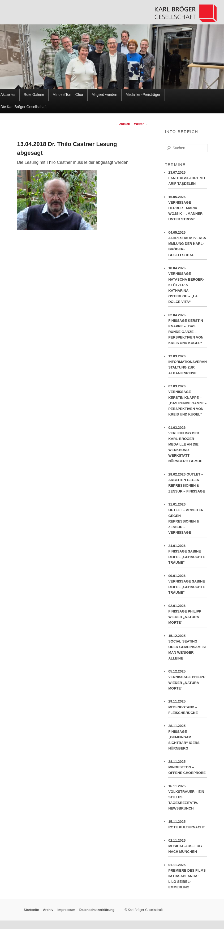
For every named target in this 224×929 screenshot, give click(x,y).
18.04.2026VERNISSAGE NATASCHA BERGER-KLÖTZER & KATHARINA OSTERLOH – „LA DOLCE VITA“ (187, 286)
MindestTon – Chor (68, 95)
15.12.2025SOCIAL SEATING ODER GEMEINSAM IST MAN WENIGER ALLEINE (187, 648)
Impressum (66, 910)
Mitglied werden (104, 95)
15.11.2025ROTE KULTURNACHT (187, 826)
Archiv (48, 910)
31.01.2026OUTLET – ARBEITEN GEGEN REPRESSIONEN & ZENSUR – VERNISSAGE (187, 519)
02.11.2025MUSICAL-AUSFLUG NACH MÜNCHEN (187, 847)
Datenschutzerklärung (96, 910)
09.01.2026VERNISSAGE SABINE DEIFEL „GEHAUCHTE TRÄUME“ (187, 585)
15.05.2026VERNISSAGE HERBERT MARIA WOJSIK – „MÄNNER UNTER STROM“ (187, 209)
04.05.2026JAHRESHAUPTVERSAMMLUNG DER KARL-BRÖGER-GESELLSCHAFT (187, 245)
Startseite (31, 910)
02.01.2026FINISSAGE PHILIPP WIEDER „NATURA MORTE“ (187, 615)
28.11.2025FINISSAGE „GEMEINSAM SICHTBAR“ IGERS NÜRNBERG (187, 738)
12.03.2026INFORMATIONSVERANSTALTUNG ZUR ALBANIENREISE (187, 366)
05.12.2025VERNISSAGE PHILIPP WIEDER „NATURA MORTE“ (187, 681)
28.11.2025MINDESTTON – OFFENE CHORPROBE (187, 769)
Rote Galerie (34, 95)
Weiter (141, 124)
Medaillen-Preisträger (143, 95)
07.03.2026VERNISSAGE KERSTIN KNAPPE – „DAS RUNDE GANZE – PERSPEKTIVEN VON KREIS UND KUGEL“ (187, 401)
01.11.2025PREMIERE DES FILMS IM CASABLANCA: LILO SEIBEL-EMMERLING (187, 877)
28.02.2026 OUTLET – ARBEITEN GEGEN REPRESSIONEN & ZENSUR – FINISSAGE (187, 484)
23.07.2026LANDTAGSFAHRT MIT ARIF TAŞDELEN (187, 179)
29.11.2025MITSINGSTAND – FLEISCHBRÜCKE (187, 708)
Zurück (122, 124)
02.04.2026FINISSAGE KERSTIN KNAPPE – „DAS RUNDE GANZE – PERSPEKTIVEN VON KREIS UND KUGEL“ (187, 330)
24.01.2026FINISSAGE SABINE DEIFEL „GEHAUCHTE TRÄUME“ (187, 555)
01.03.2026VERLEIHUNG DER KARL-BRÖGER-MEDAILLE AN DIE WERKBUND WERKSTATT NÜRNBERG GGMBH (187, 446)
